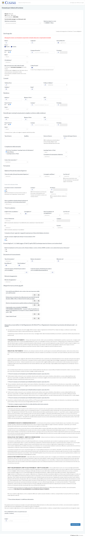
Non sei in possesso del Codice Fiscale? (14, 65)
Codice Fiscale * (34, 65)
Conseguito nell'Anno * (49, 174)
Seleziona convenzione (10, 21)
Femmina (13, 46)
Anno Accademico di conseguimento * (49, 212)
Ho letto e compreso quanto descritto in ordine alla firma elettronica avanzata (28, 404)
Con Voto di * (66, 174)
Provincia (59, 103)
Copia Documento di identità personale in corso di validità (41, 269)
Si (6, 189)
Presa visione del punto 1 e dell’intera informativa (21, 499)
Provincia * (59, 50)
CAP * (45, 97)
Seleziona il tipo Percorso (24, 2)
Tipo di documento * (10, 259)
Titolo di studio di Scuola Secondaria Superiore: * (17, 174)
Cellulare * (7, 87)
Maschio (7, 46)
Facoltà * (59, 225)
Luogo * (6, 518)
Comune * (33, 103)
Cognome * (33, 40)
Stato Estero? (8, 50)
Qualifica (26, 136)
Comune (33, 122)
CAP (45, 117)
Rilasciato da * (60, 259)
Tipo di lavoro (8, 136)
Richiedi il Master (75, 524)
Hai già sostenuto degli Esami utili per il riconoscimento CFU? (20, 236)
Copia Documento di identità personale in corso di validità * (15, 269)
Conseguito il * (27, 211)
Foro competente (16, 512)
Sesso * (6, 45)
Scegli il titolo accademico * (11, 211)
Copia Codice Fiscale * (11, 316)
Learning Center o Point (13, 153)
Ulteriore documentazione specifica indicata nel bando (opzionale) (22, 303)
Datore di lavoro (48, 136)
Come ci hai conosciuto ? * (11, 160)
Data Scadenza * (22, 263)
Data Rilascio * (8, 263)
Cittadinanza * (8, 60)
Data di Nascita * (61, 40)
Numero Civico (27, 117)
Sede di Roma (10, 152)
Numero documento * (36, 259)
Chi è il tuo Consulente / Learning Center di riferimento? (20, 150)
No (9, 52)
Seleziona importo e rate (50, 21)
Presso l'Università (9, 218)
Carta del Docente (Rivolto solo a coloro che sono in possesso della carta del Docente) (22, 292)
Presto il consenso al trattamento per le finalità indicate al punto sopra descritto (29, 373)
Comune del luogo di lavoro (70, 136)
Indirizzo (7, 117)
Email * (32, 87)
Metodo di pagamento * (10, 279)
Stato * (6, 54)
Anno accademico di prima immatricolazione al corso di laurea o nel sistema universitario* (16, 201)
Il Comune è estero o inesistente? (13, 187)
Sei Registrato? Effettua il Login (77, 2)
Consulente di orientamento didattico (53, 154)
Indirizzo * (7, 97)
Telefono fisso (8, 82)
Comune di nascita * (35, 50)
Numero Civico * (28, 97)
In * (5, 225)
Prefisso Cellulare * (48, 82)
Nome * (6, 40)
